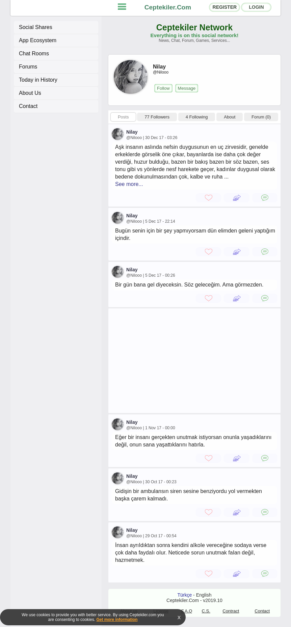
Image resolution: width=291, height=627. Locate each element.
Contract (230, 611)
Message (187, 88)
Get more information (116, 619)
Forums (28, 67)
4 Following (197, 116)
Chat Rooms (34, 53)
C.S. (206, 611)
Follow (163, 88)
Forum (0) (261, 116)
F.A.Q (186, 611)
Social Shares (35, 27)
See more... (129, 184)
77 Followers (156, 116)
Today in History (38, 80)
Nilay (131, 132)
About (229, 116)
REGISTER (225, 7)
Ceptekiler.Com (167, 7)
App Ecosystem (37, 40)
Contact (28, 106)
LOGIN (256, 7)
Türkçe (184, 595)
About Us (30, 93)
